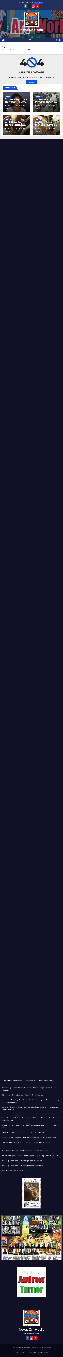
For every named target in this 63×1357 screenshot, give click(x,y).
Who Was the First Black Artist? (14, 1171)
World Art (9, 119)
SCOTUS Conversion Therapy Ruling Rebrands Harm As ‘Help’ (26, 1142)
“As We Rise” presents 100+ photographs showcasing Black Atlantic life (30, 1156)
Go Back (31, 82)
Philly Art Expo (19, 1352)
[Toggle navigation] (30, 40)
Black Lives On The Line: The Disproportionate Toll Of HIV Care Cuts (29, 1137)
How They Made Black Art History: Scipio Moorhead (22, 1166)
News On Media (31, 30)
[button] (56, 40)
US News (8, 96)
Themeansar (48, 1347)
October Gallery (31, 1352)
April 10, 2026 (12, 105)
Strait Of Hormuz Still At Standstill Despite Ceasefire (23, 1132)
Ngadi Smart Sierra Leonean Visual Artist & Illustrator (23, 1095)
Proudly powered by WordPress (21, 1347)
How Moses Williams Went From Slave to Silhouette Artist (25, 1151)
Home (4, 50)
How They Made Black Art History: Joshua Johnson (22, 1161)
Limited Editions (43, 1352)
